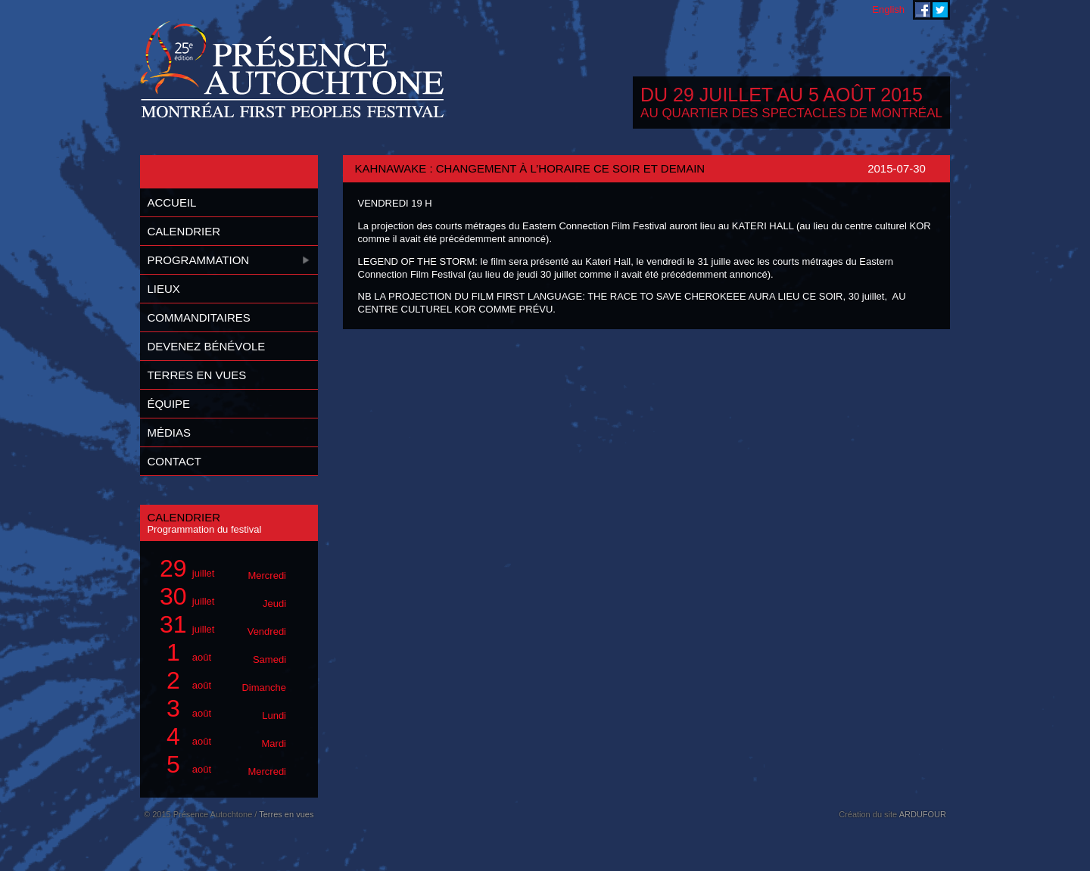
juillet (220, 569)
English (888, 9)
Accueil (171, 202)
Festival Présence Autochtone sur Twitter (940, 9)
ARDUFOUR (922, 814)
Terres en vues (196, 375)
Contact (174, 461)
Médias (169, 432)
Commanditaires (198, 317)
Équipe (168, 403)
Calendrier (183, 231)
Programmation (198, 260)
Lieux (163, 288)
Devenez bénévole (206, 346)
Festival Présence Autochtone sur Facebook (922, 9)
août (220, 653)
